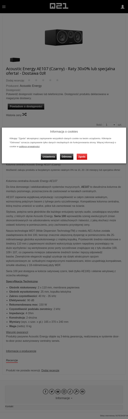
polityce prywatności (29, 146)
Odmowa (67, 156)
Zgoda (81, 156)
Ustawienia (49, 156)
